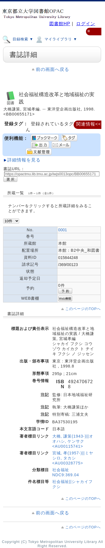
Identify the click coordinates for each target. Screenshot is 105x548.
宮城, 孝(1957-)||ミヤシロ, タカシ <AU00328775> (72, 458)
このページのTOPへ (83, 309)
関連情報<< (88, 124)
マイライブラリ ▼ (56, 39)
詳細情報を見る (24, 160)
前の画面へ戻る (52, 69)
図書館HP (59, 23)
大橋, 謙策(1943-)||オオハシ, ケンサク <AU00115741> (72, 441)
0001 (62, 230)
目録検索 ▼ (17, 39)
